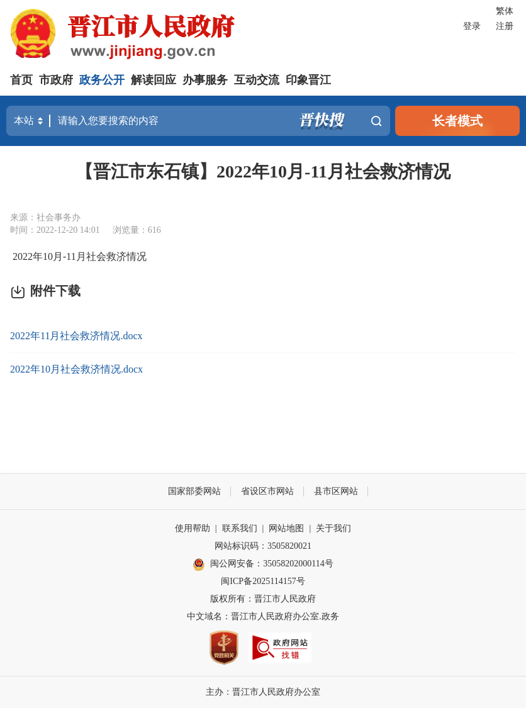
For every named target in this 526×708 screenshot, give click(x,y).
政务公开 (102, 80)
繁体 (504, 11)
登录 (472, 26)
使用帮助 (192, 528)
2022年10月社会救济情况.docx (76, 369)
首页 (21, 80)
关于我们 (333, 528)
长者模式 (457, 121)
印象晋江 (308, 80)
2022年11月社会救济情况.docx (76, 335)
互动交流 (256, 80)
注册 (504, 26)
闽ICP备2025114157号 (263, 581)
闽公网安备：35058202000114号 (263, 564)
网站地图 (286, 528)
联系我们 (239, 528)
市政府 (56, 80)
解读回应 (153, 80)
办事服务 (205, 80)
